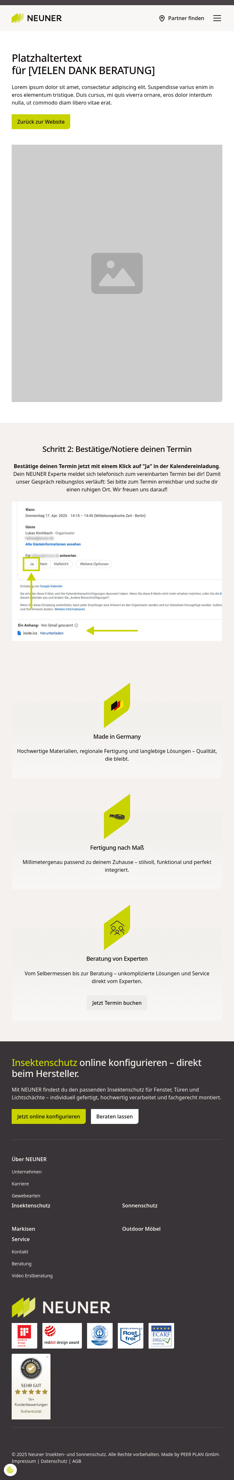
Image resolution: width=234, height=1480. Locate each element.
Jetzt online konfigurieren (48, 1116)
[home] (36, 18)
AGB (76, 1461)
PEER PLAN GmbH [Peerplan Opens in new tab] (200, 1454)
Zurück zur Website (41, 121)
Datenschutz (54, 1461)
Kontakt (20, 1252)
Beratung (21, 1264)
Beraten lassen (114, 1116)
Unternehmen (26, 1172)
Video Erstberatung (32, 1276)
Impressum (24, 1461)
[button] (215, 18)
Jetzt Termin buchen (116, 1002)
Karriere (20, 1184)
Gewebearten (26, 1196)
